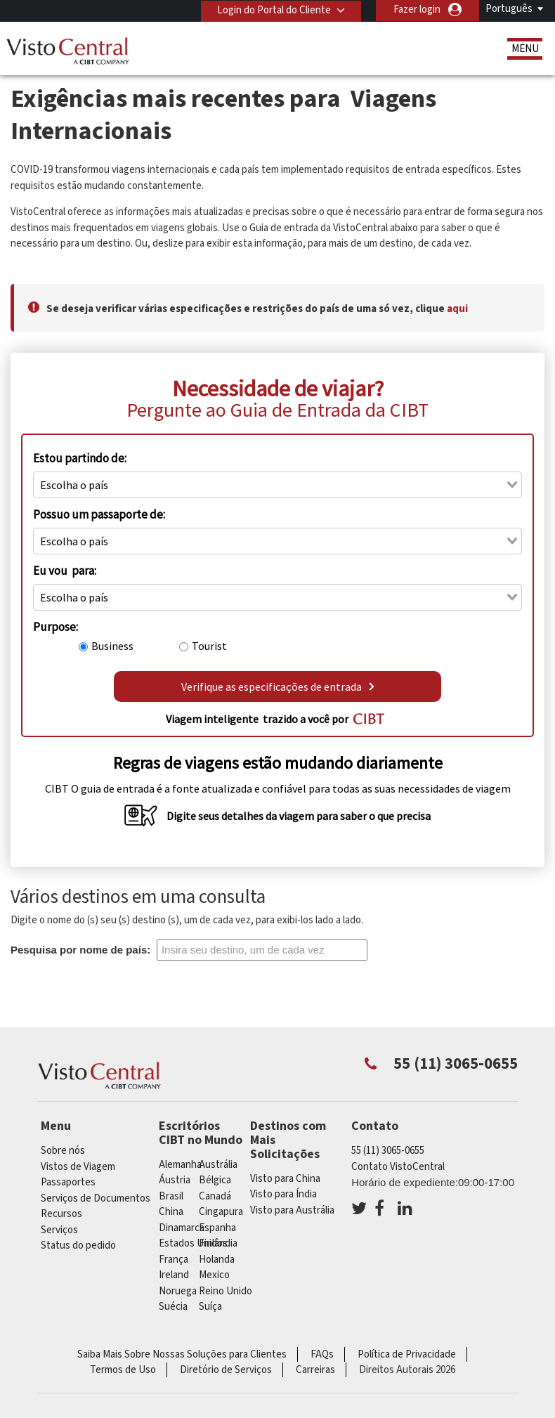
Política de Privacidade (407, 1354)
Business (112, 646)
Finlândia (218, 1243)
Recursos (61, 1213)
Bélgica (215, 1180)
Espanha (217, 1228)
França (173, 1259)
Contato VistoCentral (398, 1166)
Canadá (215, 1196)
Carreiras (315, 1369)
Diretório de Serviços (226, 1369)
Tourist (209, 646)
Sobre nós (63, 1150)
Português (509, 8)
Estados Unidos (193, 1243)
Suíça (210, 1306)
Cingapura (221, 1211)
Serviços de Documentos (95, 1198)
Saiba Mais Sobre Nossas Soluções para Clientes (182, 1354)
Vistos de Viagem (78, 1166)
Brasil (171, 1196)
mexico (214, 1275)
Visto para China (285, 1178)
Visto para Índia (283, 1194)
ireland (174, 1275)
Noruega (178, 1291)
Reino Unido (225, 1291)
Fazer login (416, 9)
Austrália (218, 1164)
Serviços (59, 1230)
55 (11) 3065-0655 (387, 1150)
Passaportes (68, 1182)
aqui (457, 308)
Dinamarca (181, 1228)
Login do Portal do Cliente (272, 9)
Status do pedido (78, 1245)
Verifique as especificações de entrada (277, 686)
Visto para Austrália (292, 1210)
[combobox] (277, 484)
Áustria (174, 1180)
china (171, 1211)
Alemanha (180, 1164)
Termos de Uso (123, 1369)
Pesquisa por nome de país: (80, 950)
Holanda (217, 1259)
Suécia (173, 1306)
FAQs (322, 1354)
